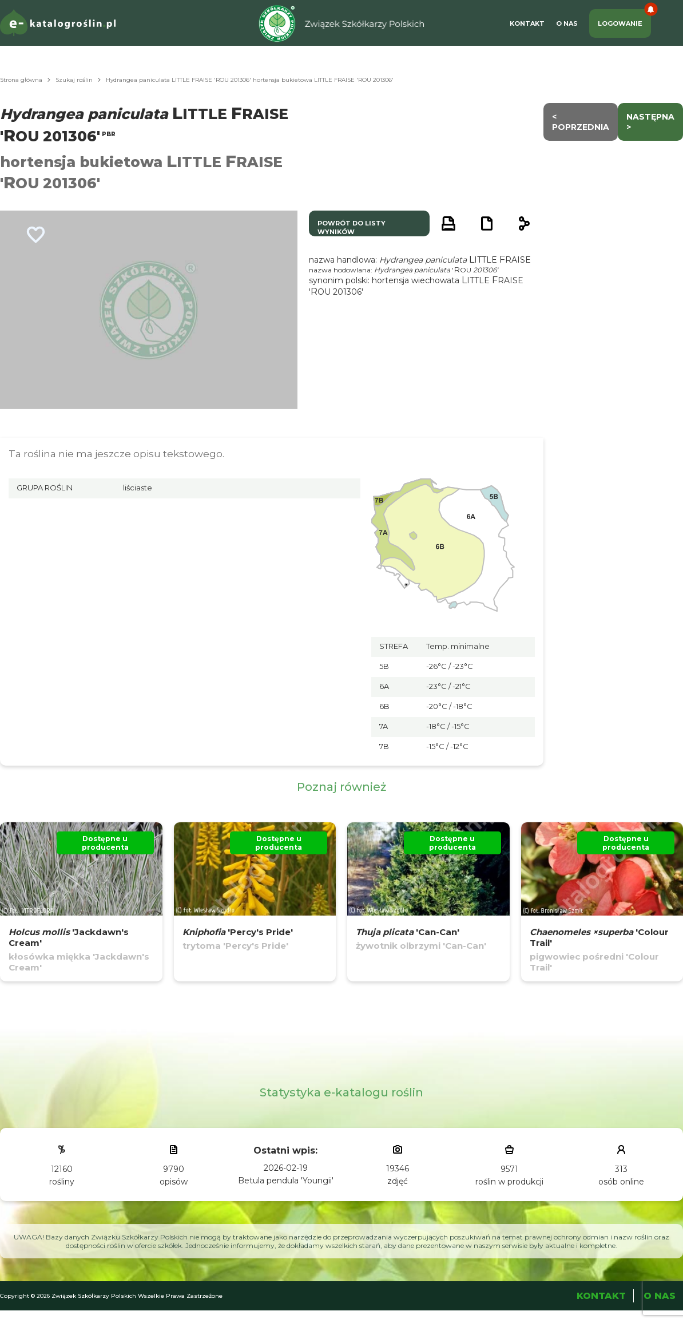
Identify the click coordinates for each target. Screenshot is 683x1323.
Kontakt (527, 23)
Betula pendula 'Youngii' (285, 1180)
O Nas (567, 23)
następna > (650, 122)
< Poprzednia (580, 122)
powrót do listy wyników (351, 227)
